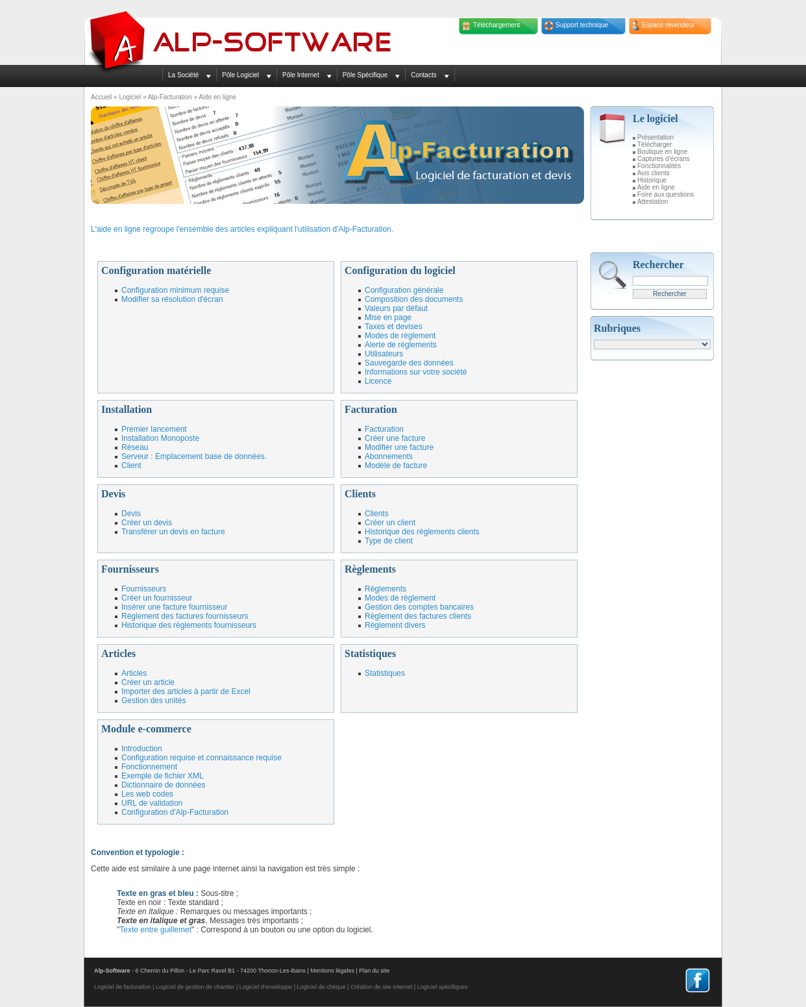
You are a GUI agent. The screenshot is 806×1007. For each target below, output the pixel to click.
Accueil (101, 97)
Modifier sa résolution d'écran (172, 299)
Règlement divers (395, 625)
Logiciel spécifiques (442, 987)
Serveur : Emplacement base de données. (194, 456)
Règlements (370, 569)
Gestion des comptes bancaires (419, 607)
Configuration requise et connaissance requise (201, 757)
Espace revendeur (668, 25)
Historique (651, 180)
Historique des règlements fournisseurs (188, 625)
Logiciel (130, 97)
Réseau (134, 447)
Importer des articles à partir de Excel (185, 691)
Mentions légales (332, 970)
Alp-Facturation (170, 97)
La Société (183, 75)
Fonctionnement (149, 766)
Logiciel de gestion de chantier (195, 987)
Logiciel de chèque (321, 987)
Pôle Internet (300, 75)
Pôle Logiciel (240, 75)
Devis (113, 493)
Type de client (389, 540)
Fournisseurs (130, 569)
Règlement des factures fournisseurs (184, 616)
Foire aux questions (665, 194)
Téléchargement (496, 25)
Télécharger (654, 144)
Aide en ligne (656, 187)
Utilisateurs (384, 353)
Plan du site (374, 970)
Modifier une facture (399, 447)
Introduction (141, 748)
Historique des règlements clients (422, 531)
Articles (118, 653)
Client (131, 465)
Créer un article (148, 682)
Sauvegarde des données (409, 362)
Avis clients (653, 173)
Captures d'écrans (663, 158)
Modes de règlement (400, 335)
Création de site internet (381, 987)
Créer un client (390, 522)
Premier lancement (154, 429)
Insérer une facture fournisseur (174, 607)
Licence (378, 381)
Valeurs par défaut (396, 308)
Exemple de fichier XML (162, 775)
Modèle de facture (396, 465)
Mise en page (388, 317)
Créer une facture (395, 438)
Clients (360, 493)
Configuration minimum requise (175, 290)
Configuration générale (404, 290)
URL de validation (151, 803)
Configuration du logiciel (400, 270)
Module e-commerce (146, 728)
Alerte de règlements (401, 344)
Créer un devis (146, 522)
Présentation (655, 137)
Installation (126, 409)
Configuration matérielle (156, 270)
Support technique (582, 25)
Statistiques (370, 653)
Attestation (652, 201)
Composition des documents (414, 299)
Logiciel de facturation (122, 987)
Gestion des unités (153, 700)
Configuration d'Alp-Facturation (174, 812)
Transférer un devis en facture (173, 531)
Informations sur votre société (416, 372)
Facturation (371, 409)
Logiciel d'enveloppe (265, 987)
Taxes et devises (393, 326)
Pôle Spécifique (365, 75)
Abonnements (389, 456)
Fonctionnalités (659, 165)
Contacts (423, 75)
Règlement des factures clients (418, 616)
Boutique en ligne (662, 151)
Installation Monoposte (160, 438)
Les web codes (147, 794)
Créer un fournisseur (156, 598)
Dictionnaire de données (163, 784)
